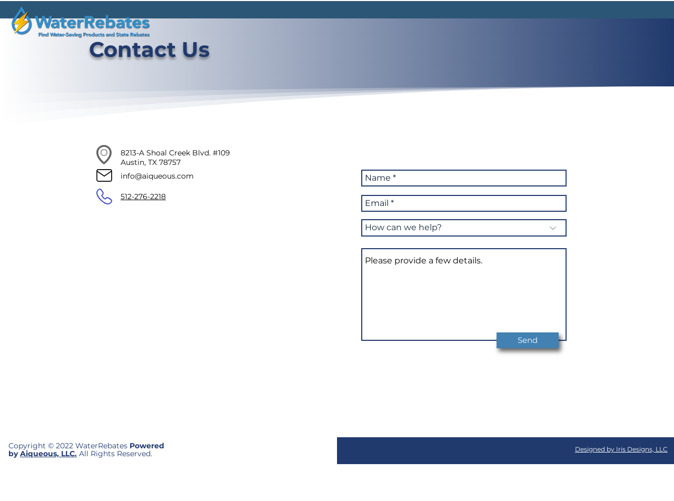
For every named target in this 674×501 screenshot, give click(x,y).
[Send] (528, 340)
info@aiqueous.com (157, 176)
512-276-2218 (143, 196)
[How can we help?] (464, 228)
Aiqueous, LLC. (48, 453)
